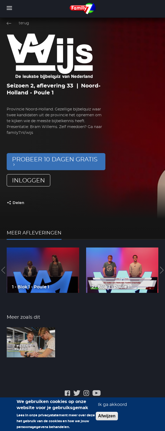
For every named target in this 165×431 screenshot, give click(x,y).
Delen (18, 203)
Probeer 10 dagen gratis (55, 159)
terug (24, 23)
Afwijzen (107, 418)
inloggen (28, 180)
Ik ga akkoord (112, 407)
